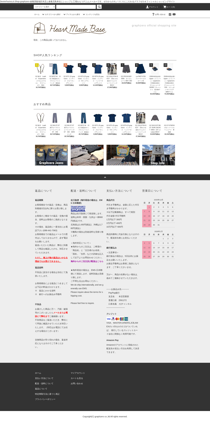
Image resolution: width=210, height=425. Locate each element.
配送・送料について (44, 383)
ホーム (37, 14)
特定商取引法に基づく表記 (47, 394)
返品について (41, 389)
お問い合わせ (159, 14)
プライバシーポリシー (45, 399)
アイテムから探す (71, 14)
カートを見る (77, 378)
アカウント (152, 7)
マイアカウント (78, 373)
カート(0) (169, 7)
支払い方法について (44, 378)
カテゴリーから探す (51, 14)
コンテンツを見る (91, 14)
